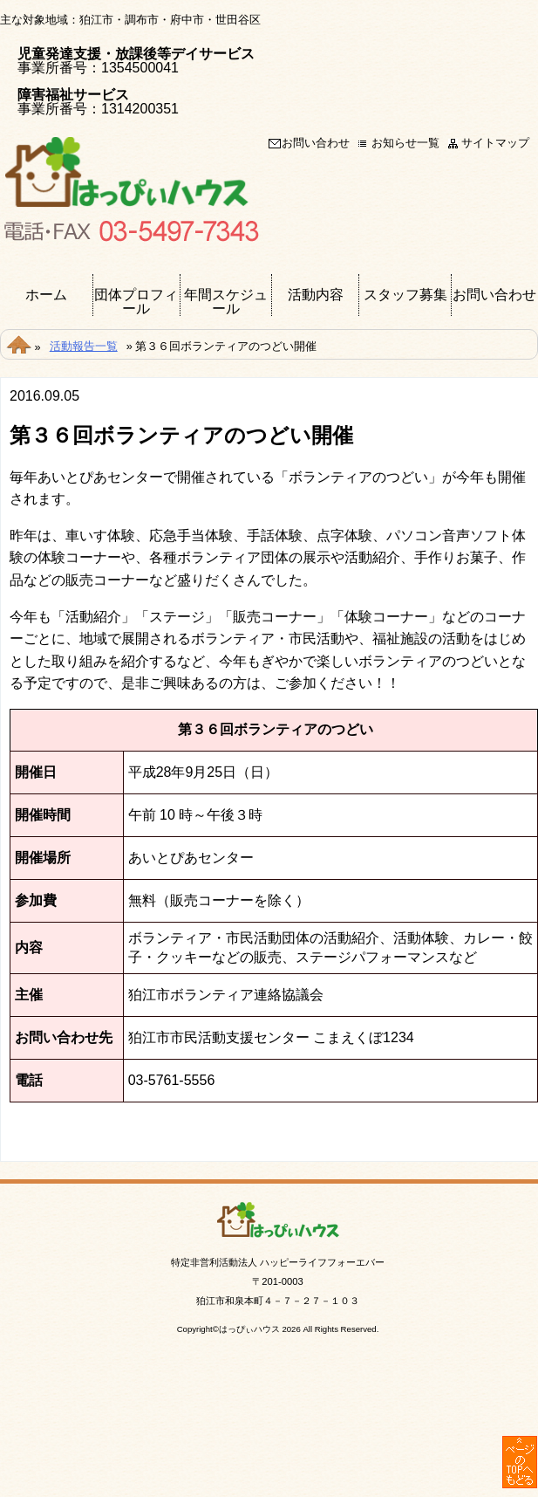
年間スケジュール (226, 302)
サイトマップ (495, 143)
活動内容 (316, 295)
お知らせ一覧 (405, 143)
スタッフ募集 (405, 295)
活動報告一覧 (84, 346)
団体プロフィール (136, 302)
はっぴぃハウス (249, 1329)
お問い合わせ (316, 143)
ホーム (46, 295)
